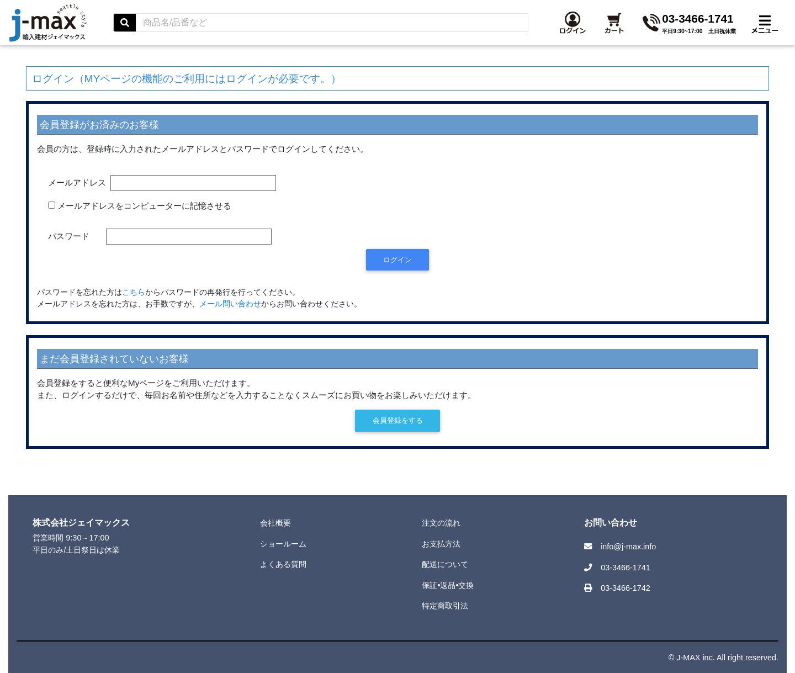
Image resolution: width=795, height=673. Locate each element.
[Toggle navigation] (765, 29)
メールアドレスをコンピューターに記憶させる (144, 205)
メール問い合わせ (230, 304)
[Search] (442, 29)
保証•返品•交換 (448, 585)
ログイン (397, 260)
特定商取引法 (445, 605)
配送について (445, 564)
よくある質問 (283, 564)
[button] (682, 29)
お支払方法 (441, 543)
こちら (133, 292)
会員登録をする (398, 420)
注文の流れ (441, 522)
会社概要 (275, 522)
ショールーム (283, 543)
